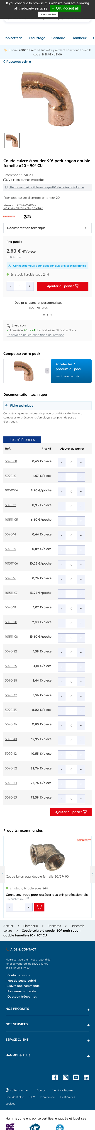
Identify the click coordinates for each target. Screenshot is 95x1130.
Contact (41, 1090)
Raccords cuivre (17, 62)
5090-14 (10, 534)
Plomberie (79, 38)
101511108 (11, 637)
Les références (22, 439)
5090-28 (11, 680)
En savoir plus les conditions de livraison (35, 335)
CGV (32, 1097)
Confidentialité (15, 1097)
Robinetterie (12, 38)
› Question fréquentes (21, 996)
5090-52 (11, 768)
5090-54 (11, 783)
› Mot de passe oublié (21, 980)
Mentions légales (62, 1090)
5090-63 (11, 797)
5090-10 (10, 476)
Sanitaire (58, 38)
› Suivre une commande (23, 986)
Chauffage (37, 38)
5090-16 (10, 578)
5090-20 (11, 622)
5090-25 (11, 666)
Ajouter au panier (62, 286)
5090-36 (11, 724)
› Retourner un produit (22, 991)
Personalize (48, 14)
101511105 (11, 520)
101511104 (11, 490)
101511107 (11, 593)
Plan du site (47, 1097)
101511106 (11, 563)
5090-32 (11, 695)
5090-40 (11, 739)
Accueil (8, 926)
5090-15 (10, 549)
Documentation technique (46, 228)
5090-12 (10, 505)
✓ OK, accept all (65, 8)
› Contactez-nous (18, 975)
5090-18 (10, 607)
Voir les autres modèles (23, 180)
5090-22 (11, 651)
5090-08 (11, 461)
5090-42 (11, 754)
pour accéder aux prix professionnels (47, 265)
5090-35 (11, 710)
